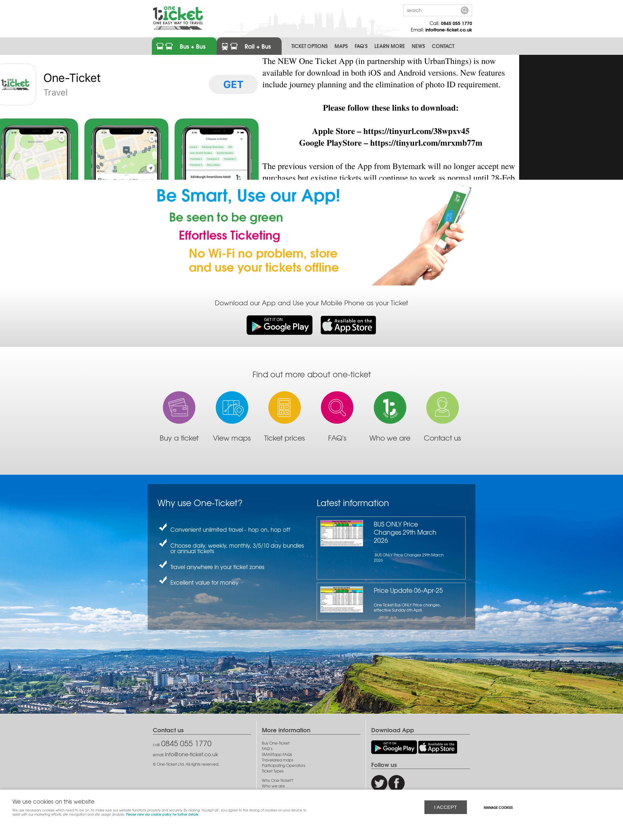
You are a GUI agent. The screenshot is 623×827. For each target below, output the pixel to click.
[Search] (431, 10)
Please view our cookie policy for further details (162, 814)
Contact (443, 46)
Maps (341, 46)
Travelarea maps (277, 760)
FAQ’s (267, 748)
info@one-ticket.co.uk (448, 29)
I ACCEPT (445, 806)
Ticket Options (309, 46)
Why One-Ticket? (277, 780)
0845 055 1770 (456, 23)
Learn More (389, 46)
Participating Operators (283, 765)
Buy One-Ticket (275, 743)
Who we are (273, 786)
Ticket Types (273, 771)
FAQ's (361, 46)
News (418, 46)
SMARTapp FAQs (277, 754)
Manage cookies (498, 807)
